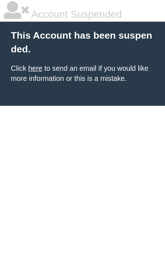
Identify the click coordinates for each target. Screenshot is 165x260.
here (35, 68)
